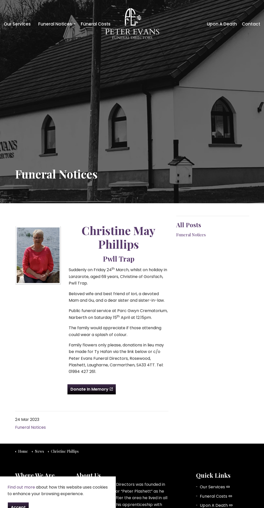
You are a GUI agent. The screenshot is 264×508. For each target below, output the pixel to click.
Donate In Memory (91, 389)
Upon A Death (222, 24)
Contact (251, 24)
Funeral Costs (95, 24)
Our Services (17, 24)
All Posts (188, 225)
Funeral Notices (55, 24)
